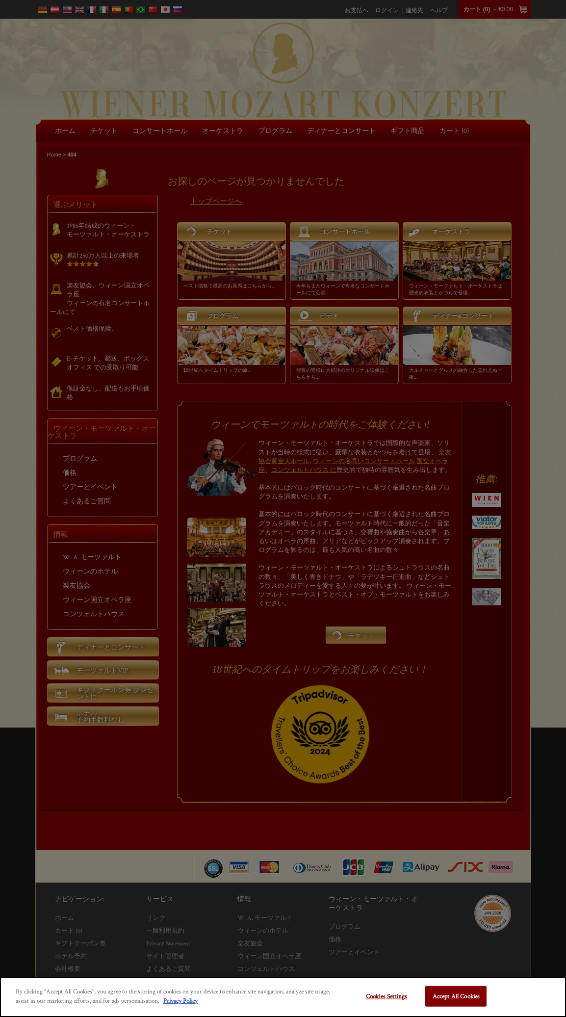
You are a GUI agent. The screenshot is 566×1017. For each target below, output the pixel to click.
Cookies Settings (386, 996)
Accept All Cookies (456, 996)
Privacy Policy (180, 1000)
